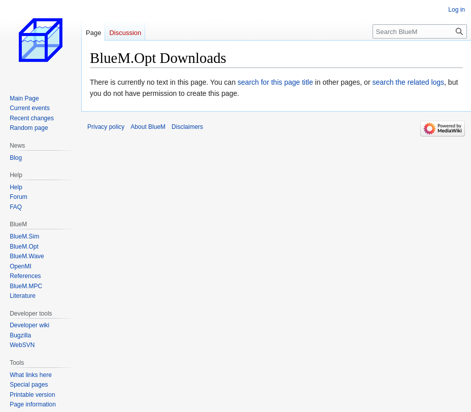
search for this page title (275, 82)
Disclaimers (187, 126)
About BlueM (147, 126)
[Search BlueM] (420, 31)
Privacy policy (105, 126)
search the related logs (408, 82)
